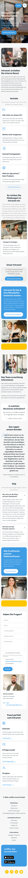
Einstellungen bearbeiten (14, 278)
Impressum (14, 805)
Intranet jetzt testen (9, 32)
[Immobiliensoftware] (11, 40)
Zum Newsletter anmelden (13, 653)
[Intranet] (20, 40)
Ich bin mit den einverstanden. (14, 661)
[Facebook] (7, 872)
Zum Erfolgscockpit (8, 761)
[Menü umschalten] (25, 5)
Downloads (14, 820)
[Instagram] (11, 872)
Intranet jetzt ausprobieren (13, 314)
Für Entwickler (14, 823)
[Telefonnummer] (14, 636)
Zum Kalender (6, 738)
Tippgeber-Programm (14, 835)
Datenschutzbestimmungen (14, 661)
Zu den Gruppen (7, 784)
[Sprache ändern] (25, 1)
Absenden (8, 669)
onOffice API (14, 825)
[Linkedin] (16, 872)
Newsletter (14, 837)
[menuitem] (5, 1)
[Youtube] (21, 872)
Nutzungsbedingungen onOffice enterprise (14, 813)
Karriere (14, 840)
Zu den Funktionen (10, 571)
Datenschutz (14, 808)
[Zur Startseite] (7, 5)
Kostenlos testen (14, 828)
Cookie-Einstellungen (14, 810)
